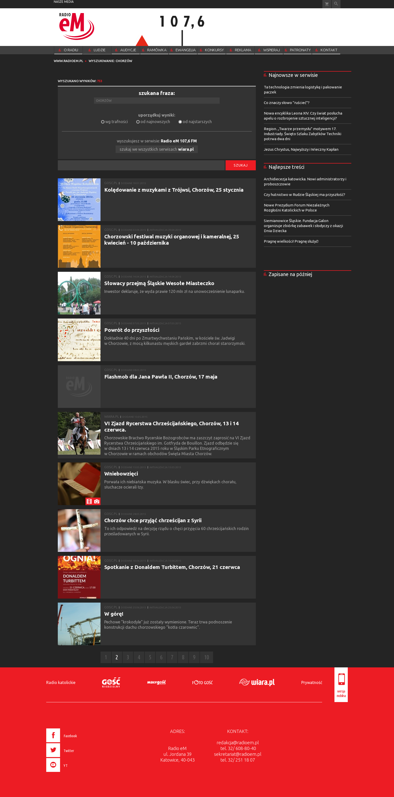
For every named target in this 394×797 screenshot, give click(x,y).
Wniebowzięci (121, 473)
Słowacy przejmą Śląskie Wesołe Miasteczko (159, 283)
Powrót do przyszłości (131, 330)
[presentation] (72, 773)
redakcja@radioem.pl (238, 742)
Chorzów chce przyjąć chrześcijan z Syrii (153, 520)
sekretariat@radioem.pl (237, 754)
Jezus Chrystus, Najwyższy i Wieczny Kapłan (301, 149)
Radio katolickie (60, 682)
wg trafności (116, 121)
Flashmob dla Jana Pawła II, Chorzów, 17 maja (160, 377)
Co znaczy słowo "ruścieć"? (287, 102)
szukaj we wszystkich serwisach (157, 149)
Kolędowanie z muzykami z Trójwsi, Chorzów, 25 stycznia (173, 190)
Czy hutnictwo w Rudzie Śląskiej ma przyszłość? (304, 194)
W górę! (113, 614)
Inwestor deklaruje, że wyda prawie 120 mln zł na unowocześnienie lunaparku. (175, 291)
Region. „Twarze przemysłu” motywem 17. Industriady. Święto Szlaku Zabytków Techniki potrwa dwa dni (302, 134)
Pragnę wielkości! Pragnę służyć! (291, 241)
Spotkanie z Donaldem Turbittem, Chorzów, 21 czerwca (172, 567)
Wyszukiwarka (336, 4)
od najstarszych (197, 121)
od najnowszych (155, 121)
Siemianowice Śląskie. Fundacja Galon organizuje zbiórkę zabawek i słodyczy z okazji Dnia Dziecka (303, 226)
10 (206, 657)
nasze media (64, 1)
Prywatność (311, 682)
